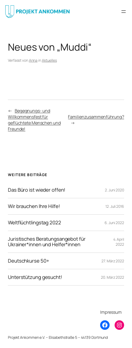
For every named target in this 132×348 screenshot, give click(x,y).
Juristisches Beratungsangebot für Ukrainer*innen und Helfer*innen (47, 241)
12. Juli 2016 (114, 206)
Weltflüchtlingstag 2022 (34, 222)
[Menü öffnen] (123, 11)
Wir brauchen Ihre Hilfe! (34, 206)
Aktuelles (49, 60)
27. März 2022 (112, 260)
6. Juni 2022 (114, 222)
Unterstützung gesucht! (35, 277)
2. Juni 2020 (114, 189)
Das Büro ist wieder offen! (36, 190)
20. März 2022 (112, 277)
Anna (33, 60)
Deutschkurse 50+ (28, 261)
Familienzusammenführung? (96, 117)
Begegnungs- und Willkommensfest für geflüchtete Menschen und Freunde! (34, 120)
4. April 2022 (118, 242)
